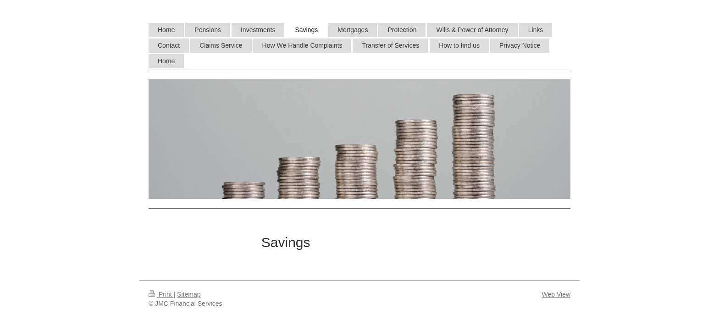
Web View (556, 294)
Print (161, 294)
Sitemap (188, 294)
